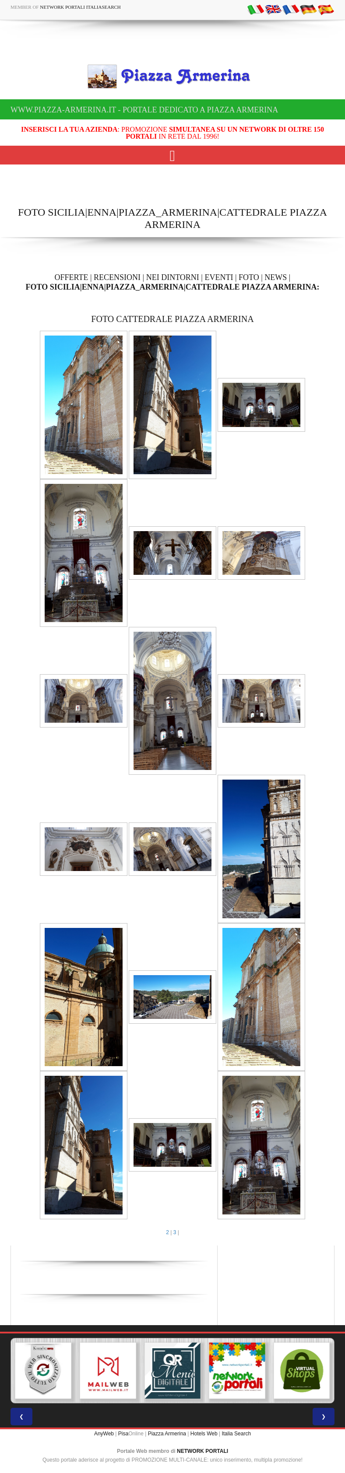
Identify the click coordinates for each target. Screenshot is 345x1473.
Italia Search (236, 1434)
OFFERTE (71, 277)
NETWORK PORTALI (202, 1451)
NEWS (275, 277)
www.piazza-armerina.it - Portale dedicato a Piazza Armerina (144, 109)
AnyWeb (104, 1434)
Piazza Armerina (167, 1434)
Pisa (123, 1434)
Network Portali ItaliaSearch (80, 7)
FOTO (249, 277)
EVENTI (218, 277)
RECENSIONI (117, 277)
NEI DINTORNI (172, 277)
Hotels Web (204, 1434)
